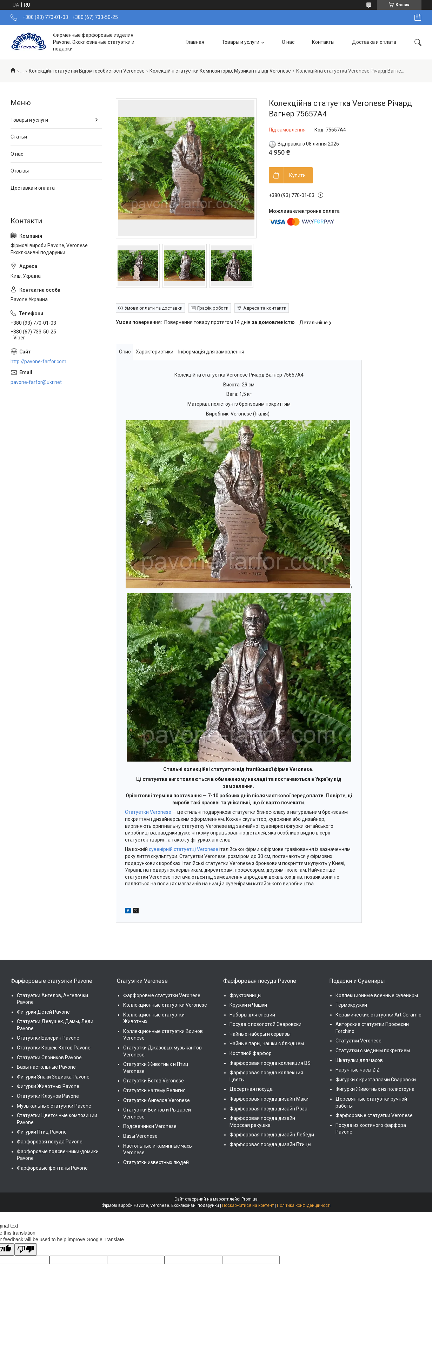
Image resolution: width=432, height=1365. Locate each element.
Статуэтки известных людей (156, 1162)
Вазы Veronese (140, 1136)
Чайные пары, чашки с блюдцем (267, 1043)
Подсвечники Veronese (150, 1126)
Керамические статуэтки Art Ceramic (378, 1015)
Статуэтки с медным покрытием (372, 1050)
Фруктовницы (245, 995)
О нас (288, 42)
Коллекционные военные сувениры (376, 995)
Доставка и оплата (374, 42)
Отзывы (20, 171)
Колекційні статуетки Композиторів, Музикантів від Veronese (220, 71)
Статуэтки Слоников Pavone (49, 1057)
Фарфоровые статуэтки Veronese (161, 995)
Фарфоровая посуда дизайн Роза (268, 1108)
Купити (297, 175)
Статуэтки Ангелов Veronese (156, 1100)
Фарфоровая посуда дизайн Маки (269, 1099)
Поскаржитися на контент (248, 1205)
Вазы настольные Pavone (46, 1067)
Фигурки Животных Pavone (48, 1086)
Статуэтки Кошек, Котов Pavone (54, 1047)
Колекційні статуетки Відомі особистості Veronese (87, 71)
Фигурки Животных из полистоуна (374, 1089)
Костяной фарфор (251, 1053)
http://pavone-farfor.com (38, 361)
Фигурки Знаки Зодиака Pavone (53, 1077)
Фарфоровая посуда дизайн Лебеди (272, 1134)
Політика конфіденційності (304, 1205)
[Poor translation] (25, 1249)
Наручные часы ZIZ (357, 1070)
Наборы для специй (252, 1015)
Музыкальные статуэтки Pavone (54, 1106)
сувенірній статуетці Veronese (183, 849)
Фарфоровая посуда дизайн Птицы (270, 1144)
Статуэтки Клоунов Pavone (48, 1096)
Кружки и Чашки (248, 1005)
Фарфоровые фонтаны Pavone (52, 1168)
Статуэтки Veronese (358, 1040)
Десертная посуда (251, 1089)
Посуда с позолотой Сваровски (265, 1024)
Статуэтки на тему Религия (154, 1090)
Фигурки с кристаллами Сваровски (375, 1079)
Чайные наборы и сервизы (260, 1034)
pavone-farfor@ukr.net (36, 382)
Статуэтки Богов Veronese (153, 1080)
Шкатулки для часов (359, 1060)
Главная (195, 42)
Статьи (19, 137)
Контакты (323, 42)
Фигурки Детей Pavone (43, 1012)
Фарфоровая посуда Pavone (49, 1141)
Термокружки (351, 1005)
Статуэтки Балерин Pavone (48, 1038)
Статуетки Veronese (148, 812)
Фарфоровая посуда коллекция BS (270, 1063)
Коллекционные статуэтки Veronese (165, 1005)
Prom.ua (249, 1199)
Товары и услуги (240, 42)
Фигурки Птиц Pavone (42, 1132)
